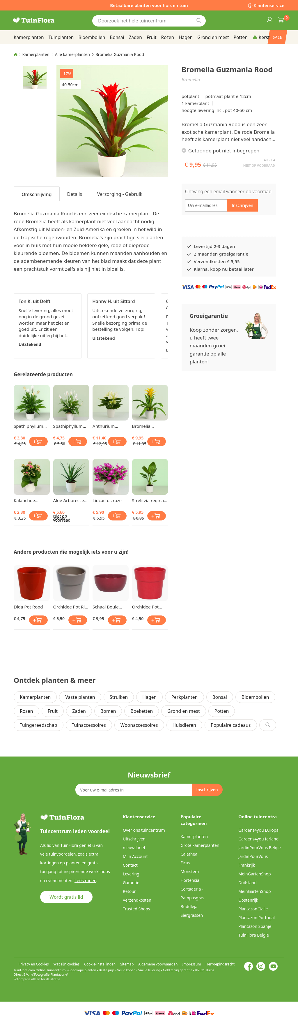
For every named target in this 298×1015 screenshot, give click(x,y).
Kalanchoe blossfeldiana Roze (27, 500)
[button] (35, 77)
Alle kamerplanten (72, 54)
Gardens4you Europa (258, 830)
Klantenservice (269, 5)
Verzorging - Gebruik (119, 194)
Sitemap (127, 964)
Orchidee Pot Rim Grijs (71, 607)
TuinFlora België (253, 935)
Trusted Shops (136, 909)
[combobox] (149, 21)
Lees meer (84, 880)
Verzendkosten (137, 900)
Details (74, 194)
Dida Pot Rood (28, 607)
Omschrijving (37, 194)
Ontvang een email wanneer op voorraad (228, 191)
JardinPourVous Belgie (259, 847)
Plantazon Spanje (254, 926)
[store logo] (41, 20)
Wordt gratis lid (66, 896)
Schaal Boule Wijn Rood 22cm (109, 607)
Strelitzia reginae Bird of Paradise (149, 500)
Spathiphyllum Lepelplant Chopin (28, 426)
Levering (131, 874)
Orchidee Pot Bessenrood (145, 607)
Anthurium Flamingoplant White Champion (110, 426)
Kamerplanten (35, 54)
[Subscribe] (206, 790)
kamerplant (136, 213)
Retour (129, 891)
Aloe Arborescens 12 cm (71, 500)
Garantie (131, 882)
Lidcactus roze (107, 500)
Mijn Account (135, 856)
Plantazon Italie (253, 909)
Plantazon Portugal (256, 917)
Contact (130, 865)
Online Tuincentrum (51, 970)
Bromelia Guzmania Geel (147, 426)
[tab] (37, 194)
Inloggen (269, 19)
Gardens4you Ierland (258, 839)
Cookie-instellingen (100, 964)
